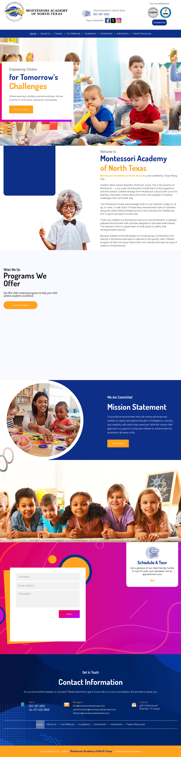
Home (33, 33)
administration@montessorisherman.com (94, 709)
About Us (45, 33)
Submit (69, 614)
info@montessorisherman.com (89, 706)
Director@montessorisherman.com (91, 713)
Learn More (118, 443)
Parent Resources (142, 33)
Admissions (123, 33)
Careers (58, 33)
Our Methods (73, 33)
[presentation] (33, 614)
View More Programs (20, 305)
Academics (90, 33)
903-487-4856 (101, 14)
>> (152, 580)
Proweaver (135, 751)
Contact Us (159, 22)
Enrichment (106, 33)
